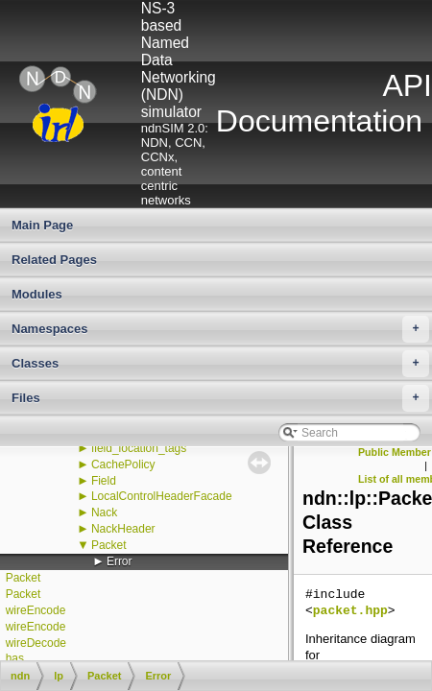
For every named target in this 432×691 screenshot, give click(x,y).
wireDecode (36, 643)
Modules (37, 294)
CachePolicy (123, 464)
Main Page (42, 225)
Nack (104, 512)
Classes (220, 363)
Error (119, 561)
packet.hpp (350, 611)
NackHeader (123, 529)
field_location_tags (138, 448)
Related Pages (54, 259)
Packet (109, 545)
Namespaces (220, 329)
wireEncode (36, 610)
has (15, 658)
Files (220, 398)
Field (103, 481)
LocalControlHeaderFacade (161, 496)
